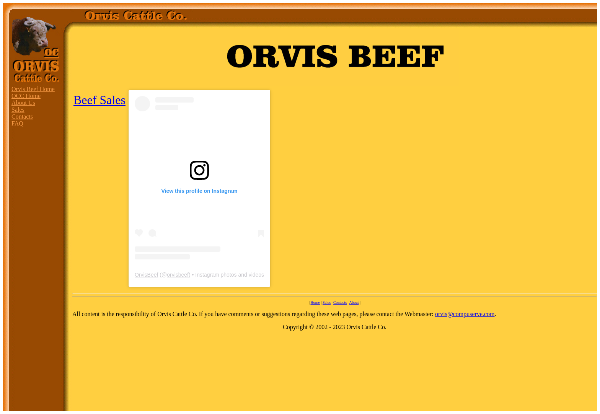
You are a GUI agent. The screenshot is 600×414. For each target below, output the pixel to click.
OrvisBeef (146, 275)
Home (315, 302)
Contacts (22, 116)
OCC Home (26, 96)
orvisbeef (178, 275)
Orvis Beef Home (33, 89)
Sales (17, 109)
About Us (23, 102)
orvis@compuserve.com (465, 314)
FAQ (17, 123)
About (354, 302)
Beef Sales (99, 100)
